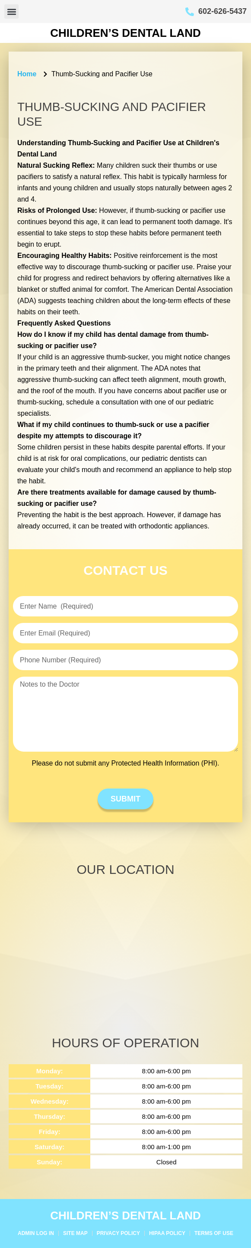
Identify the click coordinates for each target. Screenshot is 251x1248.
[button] (11, 11)
